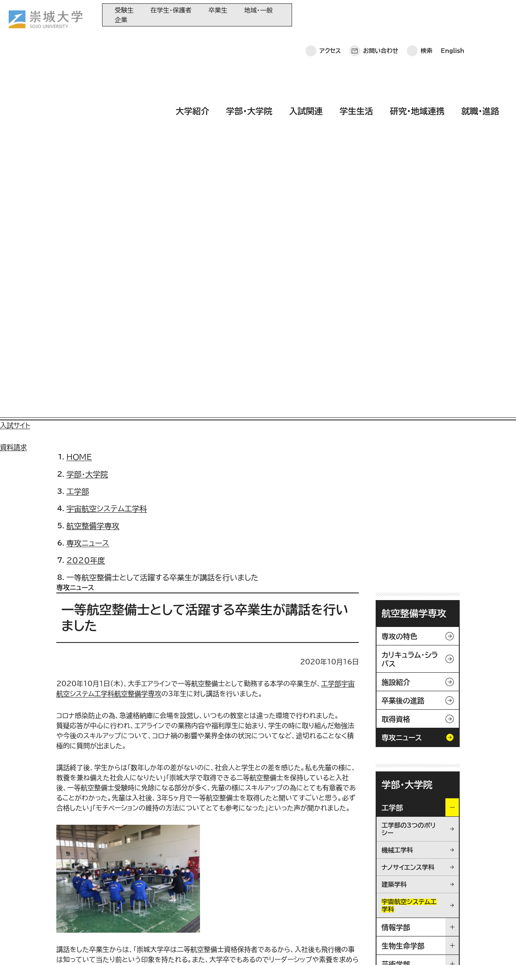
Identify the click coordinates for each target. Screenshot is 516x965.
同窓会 (201, 856)
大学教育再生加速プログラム (228, 870)
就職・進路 (480, 39)
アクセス (330, 15)
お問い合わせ (380, 15)
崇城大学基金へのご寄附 (223, 883)
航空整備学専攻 (414, 247)
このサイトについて (140, 946)
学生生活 (356, 39)
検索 (426, 15)
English (452, 15)
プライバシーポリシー (72, 946)
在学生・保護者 (171, 10)
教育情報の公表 (212, 911)
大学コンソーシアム (216, 897)
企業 (121, 20)
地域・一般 (258, 10)
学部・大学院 (249, 39)
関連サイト (205, 925)
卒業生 (217, 10)
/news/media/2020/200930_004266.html (134, 672)
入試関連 (306, 39)
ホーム (21, 946)
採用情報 (238, 946)
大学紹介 (192, 39)
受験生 (124, 10)
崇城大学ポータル (60, 890)
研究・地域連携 (417, 39)
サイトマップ (196, 946)
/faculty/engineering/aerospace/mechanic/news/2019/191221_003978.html (198, 702)
